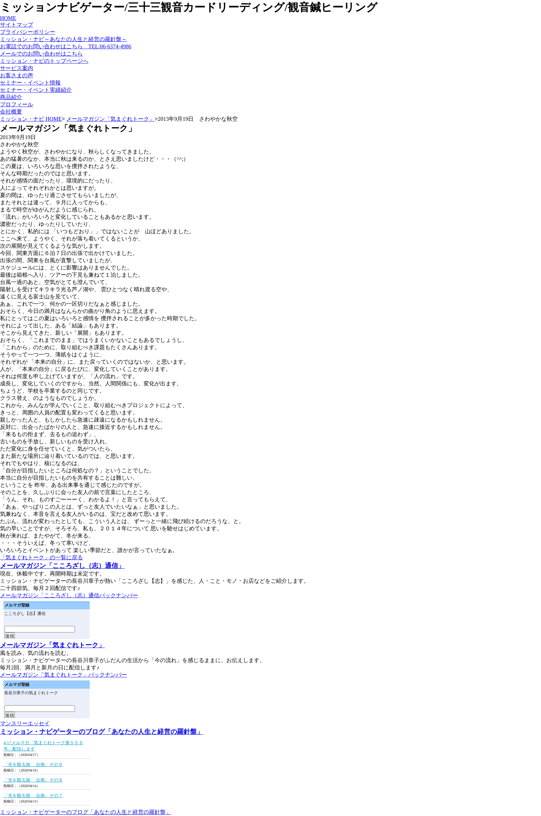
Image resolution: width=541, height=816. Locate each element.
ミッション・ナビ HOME (31, 119)
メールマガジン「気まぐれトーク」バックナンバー (63, 675)
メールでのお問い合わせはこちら (41, 54)
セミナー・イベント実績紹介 (36, 90)
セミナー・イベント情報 (30, 83)
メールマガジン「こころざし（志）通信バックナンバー (69, 595)
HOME (8, 18)
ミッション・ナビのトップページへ (44, 61)
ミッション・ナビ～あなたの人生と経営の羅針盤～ (63, 39)
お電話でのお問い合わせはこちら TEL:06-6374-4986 (65, 46)
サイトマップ (16, 25)
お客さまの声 (16, 75)
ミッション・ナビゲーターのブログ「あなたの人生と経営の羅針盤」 (101, 731)
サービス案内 (16, 68)
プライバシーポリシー (27, 32)
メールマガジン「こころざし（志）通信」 (62, 565)
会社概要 (11, 112)
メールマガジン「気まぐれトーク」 (110, 119)
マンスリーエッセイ (25, 723)
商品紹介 (11, 97)
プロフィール (16, 104)
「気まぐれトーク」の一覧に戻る (41, 557)
